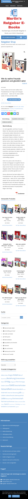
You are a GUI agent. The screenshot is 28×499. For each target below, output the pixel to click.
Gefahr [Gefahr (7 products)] (3, 385)
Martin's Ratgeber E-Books (14, 23)
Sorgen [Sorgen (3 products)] (2, 404)
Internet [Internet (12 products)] (4, 392)
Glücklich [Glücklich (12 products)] (19, 389)
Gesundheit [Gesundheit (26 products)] (6, 389)
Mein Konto (19, 5)
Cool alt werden (7, 271)
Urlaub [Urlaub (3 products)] (24, 404)
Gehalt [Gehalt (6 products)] (7, 385)
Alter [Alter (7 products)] (6, 375)
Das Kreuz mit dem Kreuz (7, 218)
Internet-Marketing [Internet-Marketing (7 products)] (13, 393)
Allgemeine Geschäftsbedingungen (10, 425)
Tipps (14, 110)
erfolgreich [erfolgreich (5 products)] (12, 382)
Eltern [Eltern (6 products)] (2, 382)
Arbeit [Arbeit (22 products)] (15, 375)
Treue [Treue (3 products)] (21, 404)
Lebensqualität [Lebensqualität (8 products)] (19, 395)
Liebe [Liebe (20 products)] (3, 398)
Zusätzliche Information (18, 119)
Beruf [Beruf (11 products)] (21, 375)
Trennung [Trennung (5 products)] (17, 404)
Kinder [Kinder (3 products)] (23, 392)
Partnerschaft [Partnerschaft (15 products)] (17, 398)
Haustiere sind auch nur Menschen (10, 460)
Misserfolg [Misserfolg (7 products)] (9, 398)
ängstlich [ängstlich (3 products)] (17, 406)
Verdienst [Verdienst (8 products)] (4, 406)
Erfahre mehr (16, 496)
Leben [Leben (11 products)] (3, 395)
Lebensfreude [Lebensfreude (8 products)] (10, 395)
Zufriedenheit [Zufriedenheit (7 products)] (11, 406)
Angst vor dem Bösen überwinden (20, 298)
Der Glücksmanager (7, 297)
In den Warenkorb (13, 99)
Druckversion (20, 193)
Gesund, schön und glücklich (9, 462)
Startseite (3, 44)
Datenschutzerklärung (7, 437)
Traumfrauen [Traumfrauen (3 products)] (12, 404)
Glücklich (10, 110)
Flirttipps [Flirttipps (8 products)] (22, 382)
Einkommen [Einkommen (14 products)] (20, 378)
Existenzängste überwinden (21, 271)
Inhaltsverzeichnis (6, 122)
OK (10, 496)
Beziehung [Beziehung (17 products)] (11, 378)
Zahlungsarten (5, 428)
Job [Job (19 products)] (20, 392)
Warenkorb (12, 5)
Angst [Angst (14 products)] (10, 375)
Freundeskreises (18, 108)
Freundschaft (4, 110)
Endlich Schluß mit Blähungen (20, 218)
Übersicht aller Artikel (10, 44)
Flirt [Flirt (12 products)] (17, 382)
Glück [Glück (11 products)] (14, 389)
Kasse (7, 5)
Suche (21, 317)
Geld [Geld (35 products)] (11, 385)
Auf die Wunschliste (6, 103)
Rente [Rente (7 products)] (12, 401)
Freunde (11, 108)
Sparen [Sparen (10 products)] (6, 404)
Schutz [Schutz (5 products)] (16, 401)
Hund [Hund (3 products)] (24, 389)
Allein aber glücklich (21, 244)
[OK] (26, 494)
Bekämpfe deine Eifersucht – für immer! (7, 244)
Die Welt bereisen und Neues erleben (18, 2)
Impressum (5, 440)
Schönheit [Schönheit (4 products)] (20, 401)
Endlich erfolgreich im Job (8, 457)
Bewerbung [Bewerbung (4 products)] (3, 378)
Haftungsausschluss (7, 434)
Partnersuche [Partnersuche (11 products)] (6, 401)
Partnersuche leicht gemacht (9, 454)
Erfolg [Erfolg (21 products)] (7, 381)
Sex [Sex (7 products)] (24, 401)
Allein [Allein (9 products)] (3, 375)
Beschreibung (5, 119)
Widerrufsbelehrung (7, 431)
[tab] (6, 119)
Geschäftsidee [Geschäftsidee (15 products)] (19, 385)
